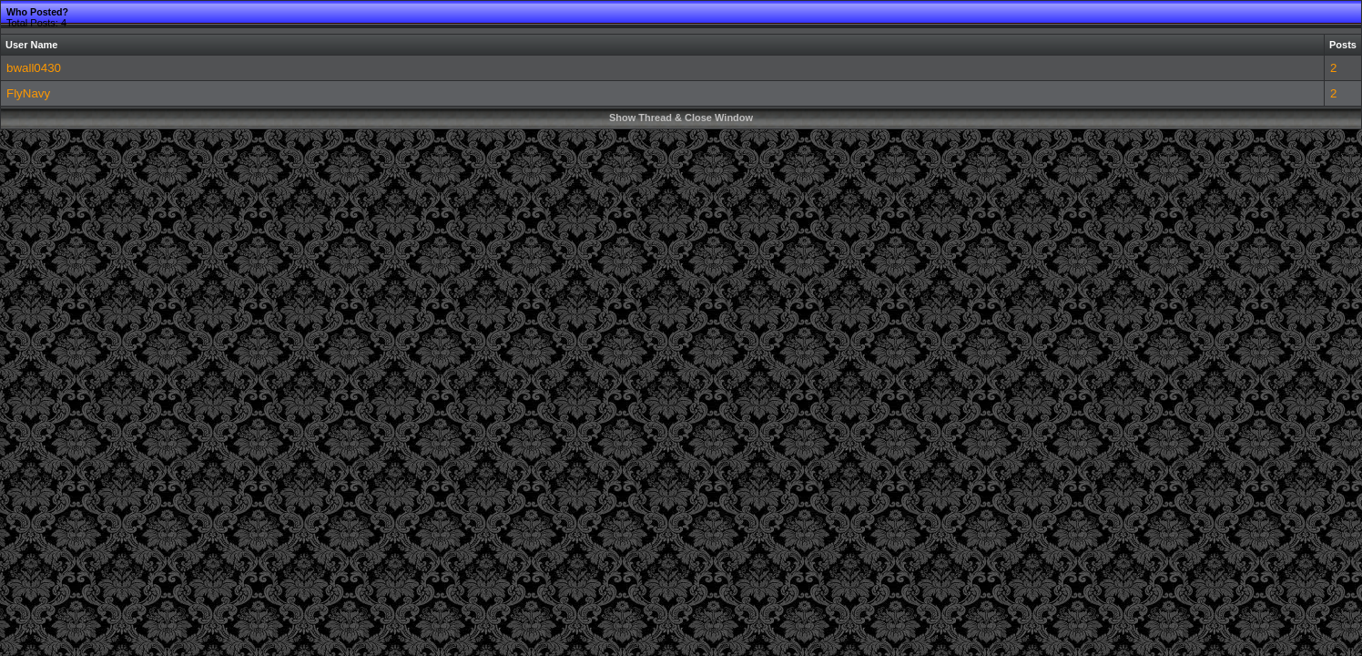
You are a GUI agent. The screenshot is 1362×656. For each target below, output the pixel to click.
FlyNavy (28, 93)
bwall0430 (33, 68)
